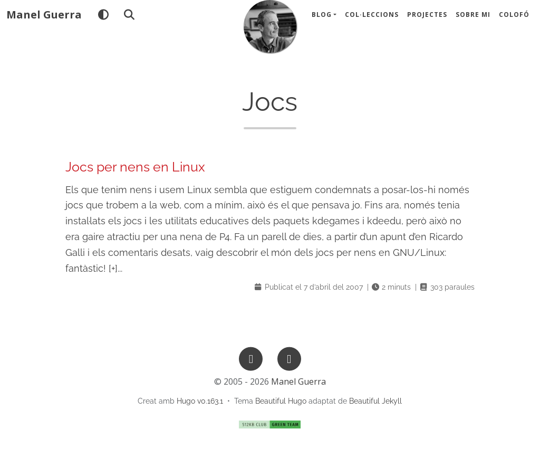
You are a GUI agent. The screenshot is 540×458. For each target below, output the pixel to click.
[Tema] (103, 21)
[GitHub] (251, 358)
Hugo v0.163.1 (200, 401)
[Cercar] (129, 21)
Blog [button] (322, 20)
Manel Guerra (44, 21)
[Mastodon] (289, 358)
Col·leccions (372, 20)
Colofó (514, 20)
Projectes (427, 20)
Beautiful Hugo (280, 401)
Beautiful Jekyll (375, 401)
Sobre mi (473, 20)
